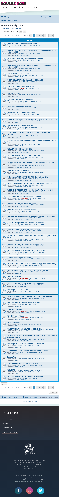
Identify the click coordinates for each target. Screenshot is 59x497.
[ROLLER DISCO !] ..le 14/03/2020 (20, 149)
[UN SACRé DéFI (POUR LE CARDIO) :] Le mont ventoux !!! (29, 183)
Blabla (16, 122)
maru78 (22, 324)
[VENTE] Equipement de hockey (19, 257)
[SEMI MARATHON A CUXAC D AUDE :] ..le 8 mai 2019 (28, 177)
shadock (22, 94)
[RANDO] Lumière (14, 277)
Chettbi (22, 108)
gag (21, 136)
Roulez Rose (24, 198)
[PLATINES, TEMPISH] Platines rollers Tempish (25, 59)
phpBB (22, 480)
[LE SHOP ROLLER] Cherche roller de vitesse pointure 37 (29, 350)
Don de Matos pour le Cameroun (19, 73)
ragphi (22, 88)
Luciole (22, 330)
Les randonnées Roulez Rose (23, 199)
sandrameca (24, 358)
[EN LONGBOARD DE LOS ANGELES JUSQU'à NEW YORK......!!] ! (32, 119)
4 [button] (42, 35)
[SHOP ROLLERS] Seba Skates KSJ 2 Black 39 (25, 80)
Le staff (5, 423)
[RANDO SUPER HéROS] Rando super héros (24, 229)
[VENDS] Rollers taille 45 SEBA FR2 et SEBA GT (25, 344)
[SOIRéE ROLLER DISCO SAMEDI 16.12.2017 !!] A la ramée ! (30, 296)
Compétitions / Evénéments (23, 55)
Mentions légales (37, 475)
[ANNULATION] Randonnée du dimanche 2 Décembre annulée (31, 216)
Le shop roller (19, 76)
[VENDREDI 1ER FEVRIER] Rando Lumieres (24, 196)
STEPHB (22, 352)
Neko (21, 144)
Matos (16, 61)
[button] (30, 35)
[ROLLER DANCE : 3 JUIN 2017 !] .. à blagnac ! (25, 376)
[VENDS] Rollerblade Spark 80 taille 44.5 (22, 363)
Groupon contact (13, 322)
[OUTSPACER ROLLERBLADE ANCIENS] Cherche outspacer (30, 329)
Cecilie (22, 211)
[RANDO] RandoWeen (15, 316)
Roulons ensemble (20, 47)
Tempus (22, 60)
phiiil (21, 371)
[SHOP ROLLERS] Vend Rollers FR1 (21, 86)
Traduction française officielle (24, 482)
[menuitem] (6, 17)
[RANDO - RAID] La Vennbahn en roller (22, 44)
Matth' (22, 45)
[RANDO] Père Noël (14, 309)
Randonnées (7, 419)
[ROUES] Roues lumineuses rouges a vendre (24, 370)
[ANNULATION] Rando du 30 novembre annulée (25, 223)
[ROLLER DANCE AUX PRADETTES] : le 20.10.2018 (26, 251)
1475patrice (23, 75)
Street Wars (11, 357)
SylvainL (22, 365)
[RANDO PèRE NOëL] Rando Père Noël (22, 210)
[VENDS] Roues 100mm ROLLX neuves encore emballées (29, 290)
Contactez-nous (8, 428)
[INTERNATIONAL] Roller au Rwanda (21, 113)
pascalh (22, 218)
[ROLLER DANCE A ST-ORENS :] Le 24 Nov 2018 (25, 244)
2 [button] (36, 35)
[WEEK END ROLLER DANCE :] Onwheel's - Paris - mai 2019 (30, 190)
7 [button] (49, 35)
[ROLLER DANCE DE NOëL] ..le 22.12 (21, 203)
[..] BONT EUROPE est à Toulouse (20, 100)
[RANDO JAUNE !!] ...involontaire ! (20, 170)
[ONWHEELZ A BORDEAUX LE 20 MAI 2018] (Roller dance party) (32, 264)
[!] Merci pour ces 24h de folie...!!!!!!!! (21, 126)
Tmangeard (23, 259)
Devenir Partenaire (9, 432)
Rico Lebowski (24, 224)
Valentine (23, 81)
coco (21, 114)
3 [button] (39, 35)
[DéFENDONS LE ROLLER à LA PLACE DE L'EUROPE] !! (29, 270)
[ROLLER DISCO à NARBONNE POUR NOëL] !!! (25, 303)
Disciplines (18, 273)
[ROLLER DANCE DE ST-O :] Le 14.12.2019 (23, 155)
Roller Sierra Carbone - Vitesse (19, 106)
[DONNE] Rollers (13, 93)
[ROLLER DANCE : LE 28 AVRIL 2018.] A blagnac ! (26, 283)
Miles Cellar (40, 482)
